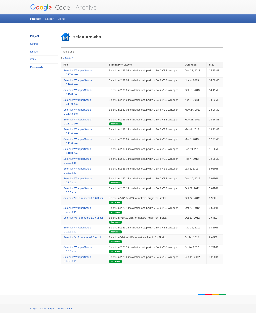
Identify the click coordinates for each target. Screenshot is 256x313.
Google (33, 308)
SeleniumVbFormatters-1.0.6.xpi (82, 237)
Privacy (60, 308)
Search (49, 18)
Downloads (36, 67)
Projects (35, 18)
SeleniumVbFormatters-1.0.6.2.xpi (83, 217)
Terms (70, 308)
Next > (69, 57)
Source (34, 43)
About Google (47, 308)
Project (34, 35)
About (62, 18)
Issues (34, 51)
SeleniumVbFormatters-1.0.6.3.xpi (83, 198)
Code (50, 7)
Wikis (33, 59)
